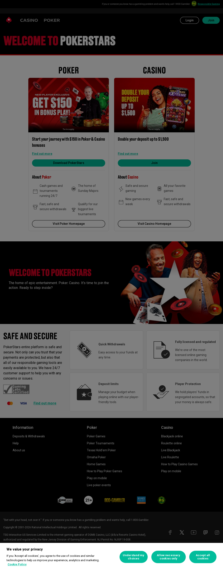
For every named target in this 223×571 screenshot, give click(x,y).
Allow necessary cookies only (168, 557)
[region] (111, 557)
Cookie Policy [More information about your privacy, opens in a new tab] (17, 564)
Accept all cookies (203, 557)
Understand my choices (133, 557)
